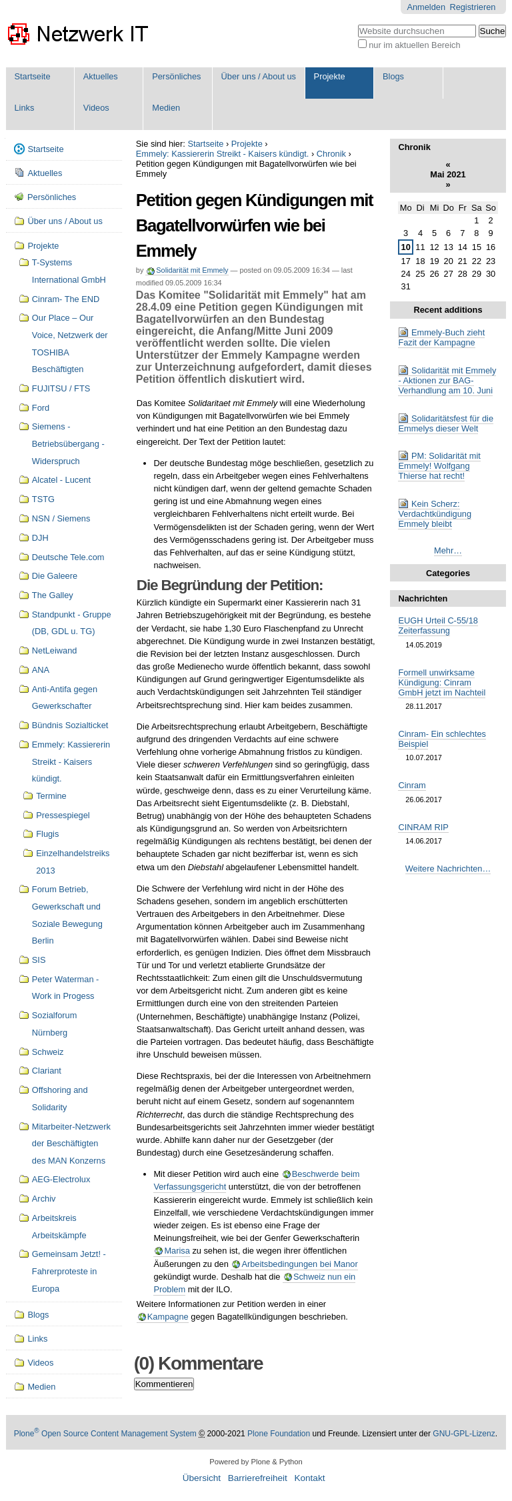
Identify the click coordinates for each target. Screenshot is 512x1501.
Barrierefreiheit (257, 1478)
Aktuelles (100, 76)
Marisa (176, 1251)
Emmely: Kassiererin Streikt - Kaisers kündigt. (222, 154)
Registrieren (472, 7)
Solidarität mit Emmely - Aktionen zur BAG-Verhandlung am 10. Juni (447, 380)
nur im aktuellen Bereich (414, 45)
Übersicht (202, 1478)
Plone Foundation (278, 1433)
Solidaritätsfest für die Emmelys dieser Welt (445, 423)
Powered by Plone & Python (255, 1462)
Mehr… (448, 550)
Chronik (331, 154)
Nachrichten (422, 598)
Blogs (393, 76)
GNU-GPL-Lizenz (464, 1433)
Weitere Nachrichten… (448, 869)
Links (24, 108)
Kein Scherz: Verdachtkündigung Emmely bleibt (434, 514)
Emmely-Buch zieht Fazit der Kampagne (441, 337)
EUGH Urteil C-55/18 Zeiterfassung (437, 625)
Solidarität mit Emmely (192, 270)
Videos (96, 108)
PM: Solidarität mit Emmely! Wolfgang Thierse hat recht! (439, 466)
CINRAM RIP (423, 827)
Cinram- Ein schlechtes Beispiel (442, 739)
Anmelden (426, 7)
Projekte (329, 76)
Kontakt (309, 1478)
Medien (166, 108)
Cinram (411, 785)
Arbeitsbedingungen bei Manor (299, 1264)
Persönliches (176, 76)
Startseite (32, 76)
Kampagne (168, 1317)
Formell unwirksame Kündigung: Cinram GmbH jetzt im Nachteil (441, 682)
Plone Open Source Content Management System (105, 1433)
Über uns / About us (258, 76)
